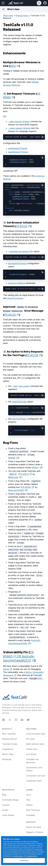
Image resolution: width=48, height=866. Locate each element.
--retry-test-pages (20, 386)
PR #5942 (27, 487)
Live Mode (31, 754)
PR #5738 (33, 355)
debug (7, 669)
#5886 (14, 458)
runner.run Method (16, 283)
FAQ (28, 800)
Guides (29, 805)
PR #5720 (23, 226)
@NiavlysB (15, 477)
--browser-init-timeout (18, 251)
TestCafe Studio (9, 744)
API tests (30, 739)
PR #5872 (25, 474)
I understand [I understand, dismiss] (24, 860)
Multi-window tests (35, 744)
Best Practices (33, 810)
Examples (30, 815)
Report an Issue (33, 827)
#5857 (37, 467)
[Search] (39, 3)
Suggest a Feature (34, 832)
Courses (6, 805)
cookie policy (31, 856)
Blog (4, 794)
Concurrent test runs (35, 775)
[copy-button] (42, 136)
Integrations (7, 749)
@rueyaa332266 (17, 490)
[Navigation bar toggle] (3, 9)
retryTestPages (19, 419)
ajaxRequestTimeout (17, 148)
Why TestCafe (9, 733)
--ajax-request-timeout (19, 121)
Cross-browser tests (35, 733)
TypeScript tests (34, 781)
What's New (8, 15)
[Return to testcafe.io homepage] (10, 3)
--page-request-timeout (19, 128)
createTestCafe (19, 401)
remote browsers (15, 298)
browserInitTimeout (17, 263)
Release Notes (22, 15)
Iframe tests (32, 749)
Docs (28, 794)
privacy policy (18, 856)
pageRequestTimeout (18, 152)
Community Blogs (10, 800)
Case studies (8, 815)
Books (5, 810)
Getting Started (9, 739)
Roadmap (6, 759)
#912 (14, 65)
